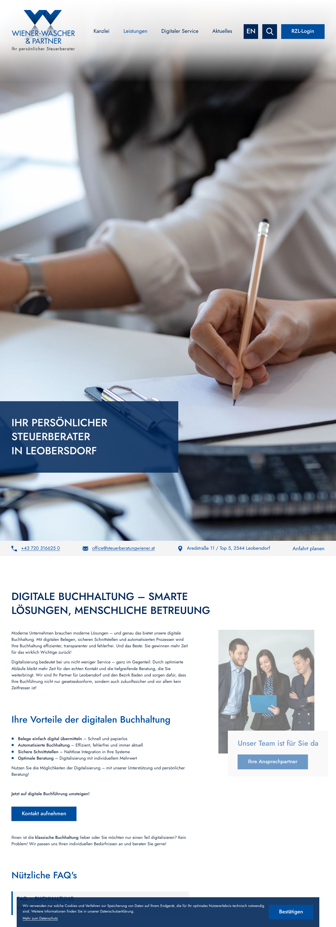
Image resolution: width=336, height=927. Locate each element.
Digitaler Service (179, 31)
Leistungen (135, 31)
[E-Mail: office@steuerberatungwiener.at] (119, 548)
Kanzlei (101, 31)
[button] (35, 548)
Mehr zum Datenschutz (40, 918)
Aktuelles (222, 31)
